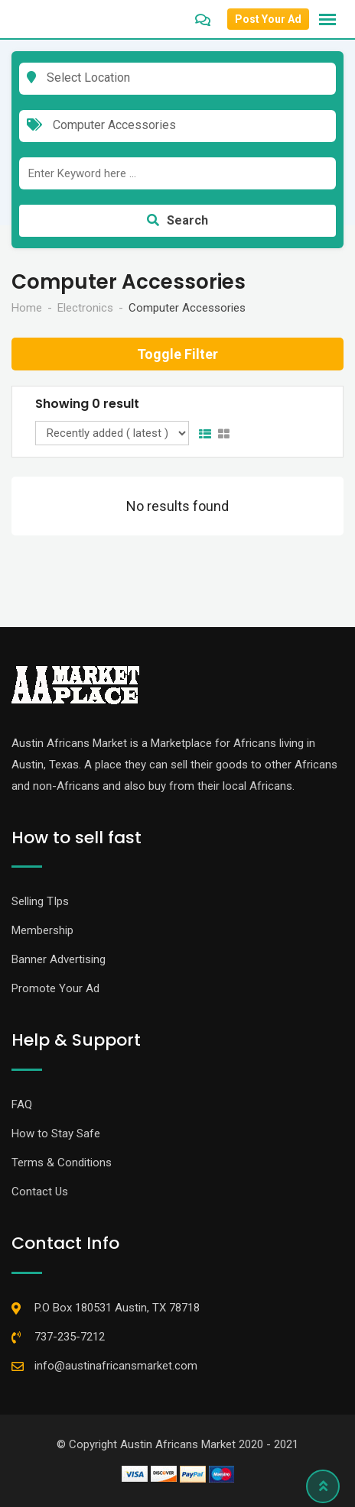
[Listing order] (112, 433)
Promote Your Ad (55, 988)
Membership (42, 930)
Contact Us (39, 1191)
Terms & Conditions (61, 1162)
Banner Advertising (58, 959)
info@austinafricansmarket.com (115, 1366)
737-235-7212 (69, 1337)
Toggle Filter (177, 354)
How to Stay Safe (55, 1133)
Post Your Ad (268, 19)
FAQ (21, 1104)
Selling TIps (40, 901)
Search (177, 220)
